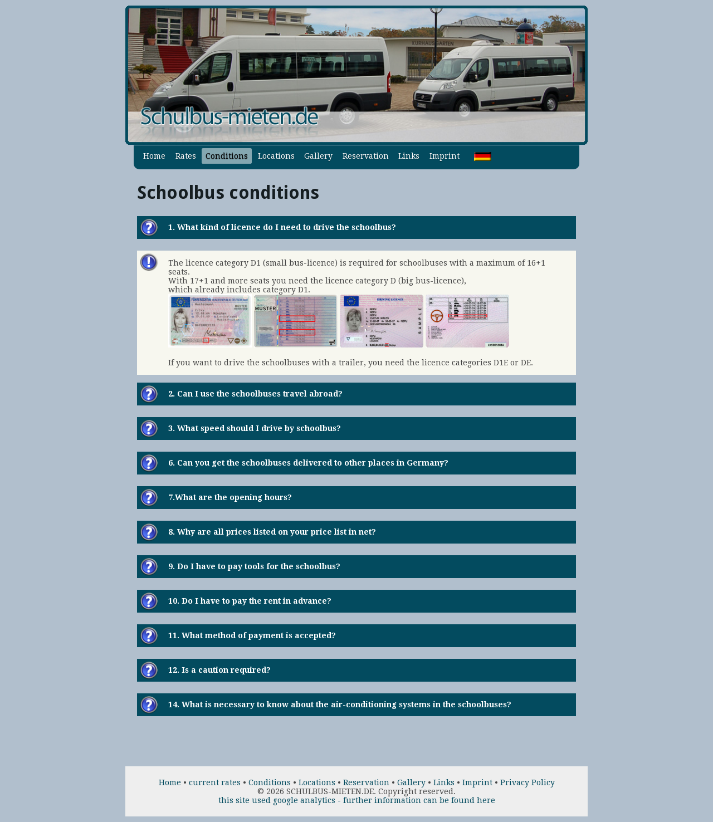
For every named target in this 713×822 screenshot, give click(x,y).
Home (154, 155)
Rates (185, 155)
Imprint (444, 155)
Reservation (366, 155)
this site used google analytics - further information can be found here (356, 800)
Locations (276, 155)
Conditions (227, 155)
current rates (215, 782)
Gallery (318, 155)
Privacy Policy (527, 782)
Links (408, 155)
